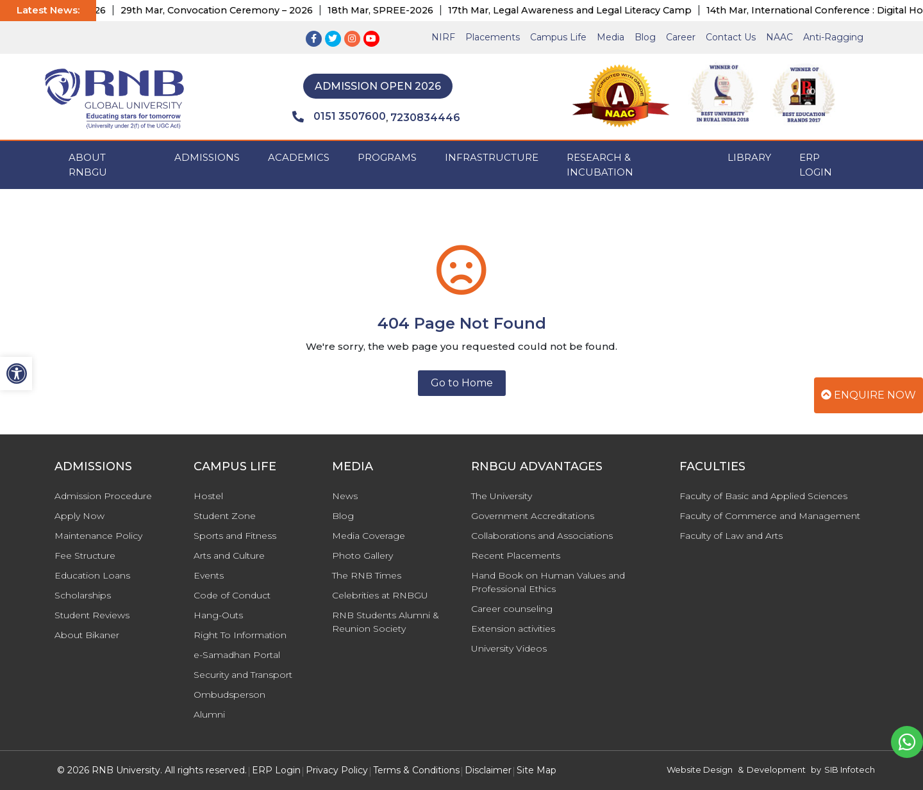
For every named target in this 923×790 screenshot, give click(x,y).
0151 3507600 (339, 116)
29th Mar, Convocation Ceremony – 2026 (230, 10)
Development (776, 769)
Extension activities (513, 628)
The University (501, 496)
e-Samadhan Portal (237, 655)
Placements (492, 37)
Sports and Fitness (235, 535)
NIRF (443, 37)
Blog (645, 37)
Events (209, 575)
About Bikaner (86, 635)
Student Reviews (91, 615)
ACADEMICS (298, 157)
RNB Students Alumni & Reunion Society (385, 621)
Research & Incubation (600, 164)
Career (680, 37)
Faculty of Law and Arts (731, 535)
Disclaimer (488, 770)
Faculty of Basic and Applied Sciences (763, 496)
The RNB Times (366, 575)
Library (749, 157)
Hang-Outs (218, 615)
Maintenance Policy (98, 535)
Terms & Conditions (416, 770)
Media (610, 37)
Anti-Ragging (833, 37)
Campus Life (558, 37)
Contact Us (731, 37)
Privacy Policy (337, 770)
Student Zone (225, 516)
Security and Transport (243, 674)
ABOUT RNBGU (88, 164)
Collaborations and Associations (542, 535)
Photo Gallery (362, 555)
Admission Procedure (103, 496)
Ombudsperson (229, 694)
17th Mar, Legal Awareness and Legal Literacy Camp (584, 10)
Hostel (208, 496)
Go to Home (462, 383)
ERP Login (815, 164)
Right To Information (240, 635)
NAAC (779, 37)
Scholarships (82, 595)
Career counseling (512, 608)
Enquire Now (868, 395)
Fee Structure (84, 555)
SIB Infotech (849, 769)
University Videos (509, 648)
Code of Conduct (232, 595)
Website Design (700, 769)
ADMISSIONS (207, 157)
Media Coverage (368, 535)
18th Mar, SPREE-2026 (394, 10)
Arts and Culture (229, 555)
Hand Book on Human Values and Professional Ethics (548, 582)
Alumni (209, 714)
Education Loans (92, 575)
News (345, 496)
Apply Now (79, 516)
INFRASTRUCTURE (491, 157)
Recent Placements (515, 555)
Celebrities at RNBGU (380, 595)
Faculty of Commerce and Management (769, 516)
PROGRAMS (387, 157)
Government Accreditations (532, 516)
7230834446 (425, 117)
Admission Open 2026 (378, 86)
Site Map (536, 770)
